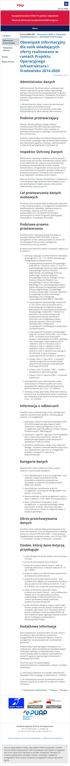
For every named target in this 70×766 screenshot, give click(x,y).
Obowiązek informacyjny (9, 41)
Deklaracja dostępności (52, 738)
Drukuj (54, 690)
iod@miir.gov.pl (45, 163)
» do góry (6, 35)
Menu (35, 28)
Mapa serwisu (8, 61)
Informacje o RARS (45, 34)
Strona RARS (63, 8)
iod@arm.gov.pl (39, 186)
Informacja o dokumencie (35, 690)
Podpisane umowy (7, 49)
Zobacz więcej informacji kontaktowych (24, 738)
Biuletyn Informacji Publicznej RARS (9, 6)
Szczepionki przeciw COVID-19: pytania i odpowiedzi (35, 16)
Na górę (64, 690)
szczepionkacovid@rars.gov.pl (44, 20)
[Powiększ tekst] (66, 4)
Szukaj (5, 57)
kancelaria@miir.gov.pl (29, 109)
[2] (21, 679)
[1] (21, 672)
